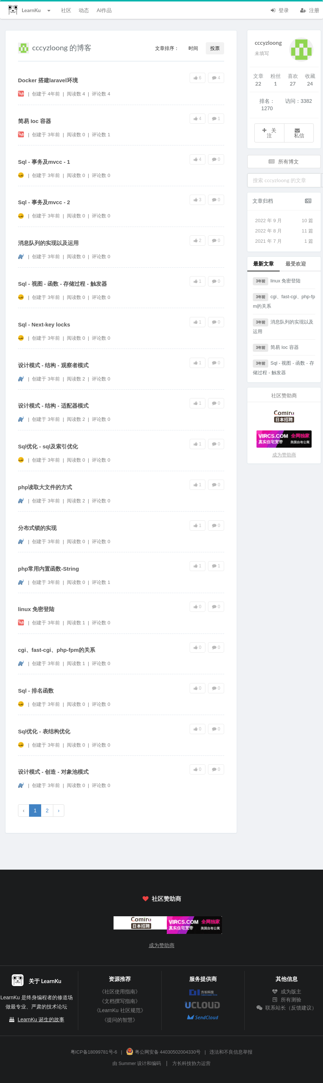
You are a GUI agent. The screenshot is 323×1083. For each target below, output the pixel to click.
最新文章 (263, 263)
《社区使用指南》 (119, 991)
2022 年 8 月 (284, 231)
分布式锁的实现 (37, 528)
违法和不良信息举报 (230, 1052)
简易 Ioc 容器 (34, 121)
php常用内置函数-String (48, 569)
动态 (84, 10)
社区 (66, 10)
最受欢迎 (296, 263)
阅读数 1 (76, 622)
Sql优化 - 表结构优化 (44, 731)
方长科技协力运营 (191, 1063)
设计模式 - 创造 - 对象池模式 (53, 772)
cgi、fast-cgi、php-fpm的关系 (56, 650)
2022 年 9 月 (284, 221)
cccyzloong (268, 42)
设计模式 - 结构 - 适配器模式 (53, 405)
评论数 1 (101, 134)
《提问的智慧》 (120, 1020)
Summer (127, 1063)
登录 (279, 9)
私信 (299, 133)
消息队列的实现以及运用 (48, 243)
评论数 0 (101, 175)
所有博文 (284, 161)
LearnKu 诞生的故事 (41, 1019)
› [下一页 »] (59, 810)
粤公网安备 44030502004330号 (163, 1052)
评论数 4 (101, 94)
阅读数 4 (76, 94)
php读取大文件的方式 (45, 487)
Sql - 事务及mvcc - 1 (44, 162)
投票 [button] (215, 48)
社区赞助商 (161, 898)
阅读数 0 (76, 134)
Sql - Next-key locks (44, 324)
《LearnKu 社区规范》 (120, 1010)
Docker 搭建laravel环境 (48, 80)
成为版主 (286, 991)
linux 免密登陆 (36, 609)
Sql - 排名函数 (36, 690)
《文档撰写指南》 (119, 1001)
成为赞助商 (284, 455)
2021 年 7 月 (284, 241)
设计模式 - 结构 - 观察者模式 (53, 365)
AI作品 (104, 10)
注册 (309, 9)
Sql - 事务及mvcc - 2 (44, 202)
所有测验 (286, 1000)
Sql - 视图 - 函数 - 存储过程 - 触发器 (62, 284)
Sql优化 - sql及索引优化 (48, 446)
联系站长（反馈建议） (286, 1008)
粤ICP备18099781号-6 (94, 1052)
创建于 (46, 94)
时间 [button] (193, 48)
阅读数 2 (76, 379)
